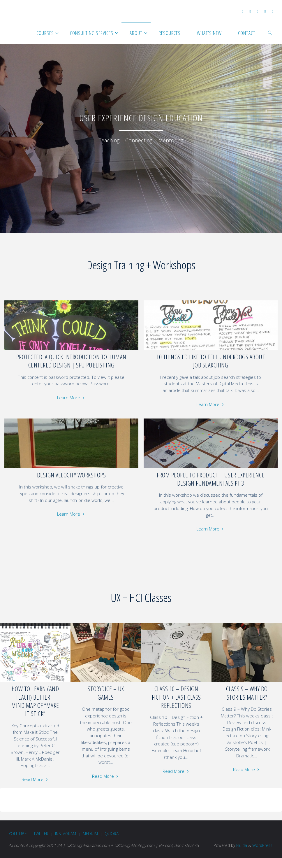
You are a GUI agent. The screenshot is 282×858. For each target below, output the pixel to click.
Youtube (18, 833)
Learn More (71, 397)
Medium (90, 833)
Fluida (241, 845)
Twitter (41, 833)
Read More (35, 779)
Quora (112, 833)
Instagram (65, 833)
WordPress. (262, 845)
